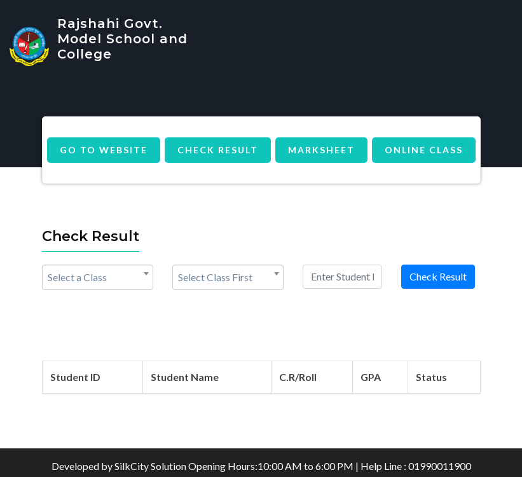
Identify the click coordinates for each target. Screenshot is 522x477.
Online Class (424, 149)
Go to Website (104, 149)
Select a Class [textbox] (77, 277)
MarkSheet (321, 149)
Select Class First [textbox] (215, 277)
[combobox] (97, 277)
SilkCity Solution (150, 466)
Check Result (217, 149)
